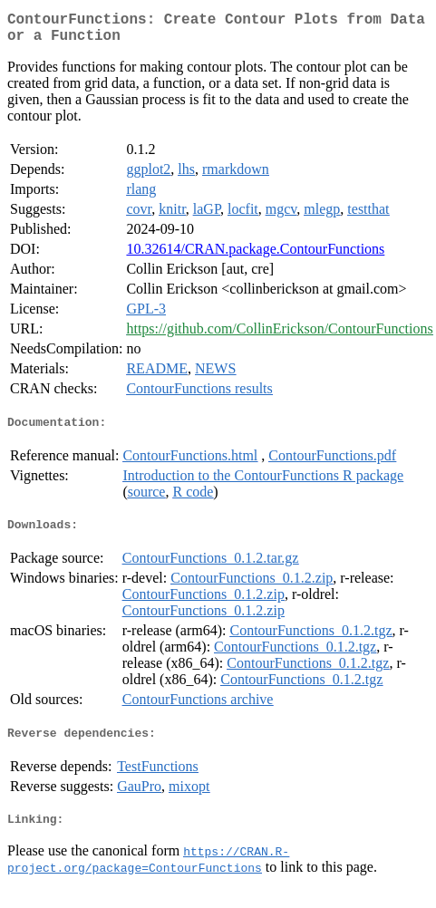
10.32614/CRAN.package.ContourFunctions (255, 256)
